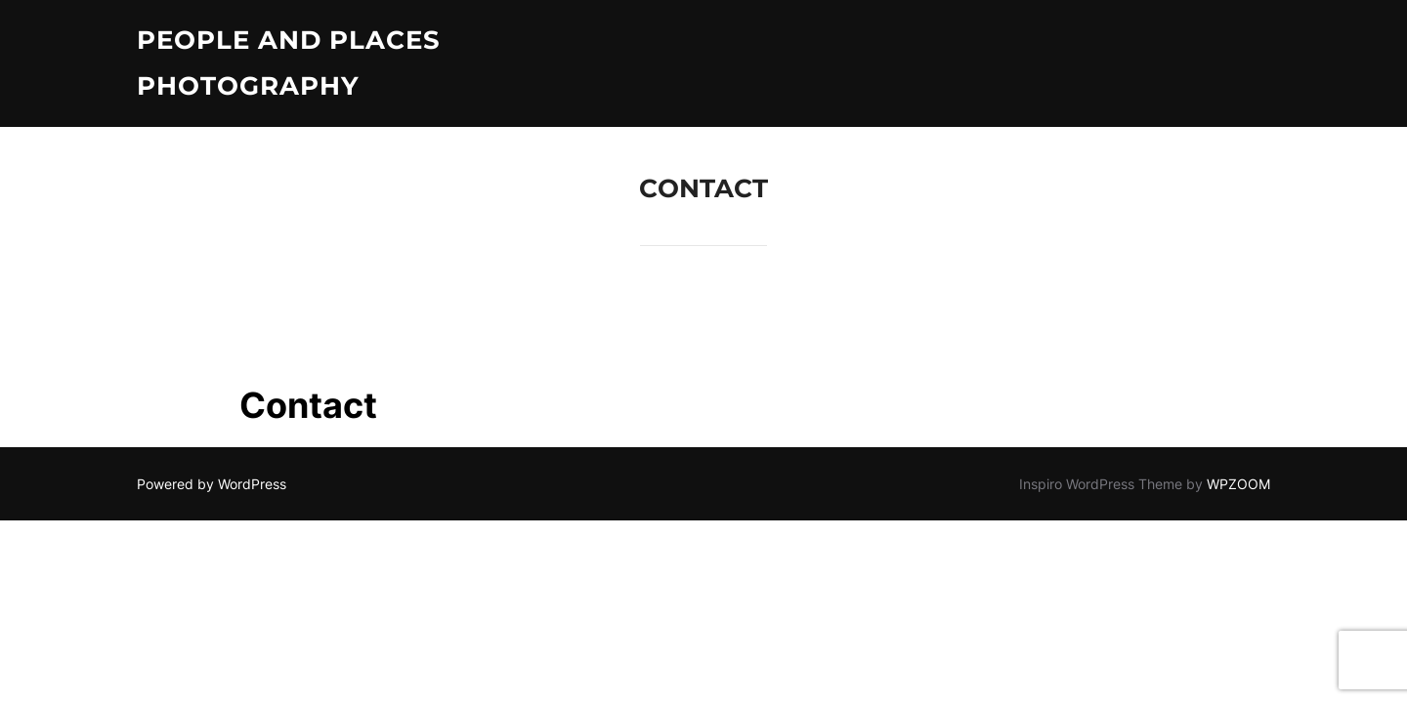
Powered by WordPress (211, 484)
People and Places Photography (289, 63)
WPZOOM (1238, 484)
